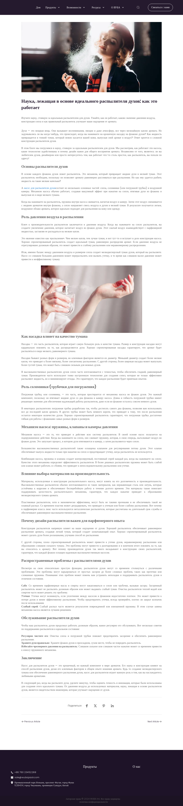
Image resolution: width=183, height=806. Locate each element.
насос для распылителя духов (40, 188)
